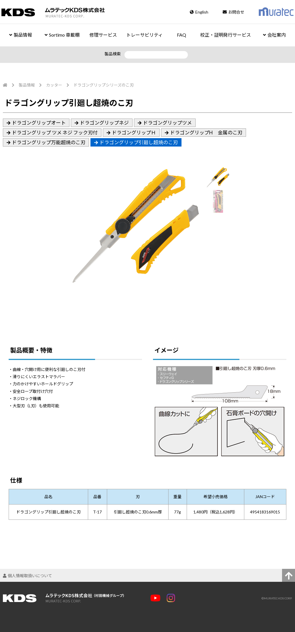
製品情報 (20, 34)
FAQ (181, 34)
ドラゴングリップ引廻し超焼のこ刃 (138, 142)
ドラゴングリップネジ (104, 123)
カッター (54, 84)
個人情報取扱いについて (27, 575)
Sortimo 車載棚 (62, 34)
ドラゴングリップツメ (167, 123)
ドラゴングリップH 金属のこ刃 (206, 133)
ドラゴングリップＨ (134, 133)
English (199, 12)
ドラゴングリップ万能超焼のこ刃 (48, 142)
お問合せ (233, 12)
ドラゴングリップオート (39, 123)
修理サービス (103, 34)
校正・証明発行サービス (225, 34)
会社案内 (274, 34)
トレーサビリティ (144, 34)
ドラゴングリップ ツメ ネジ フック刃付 (55, 133)
